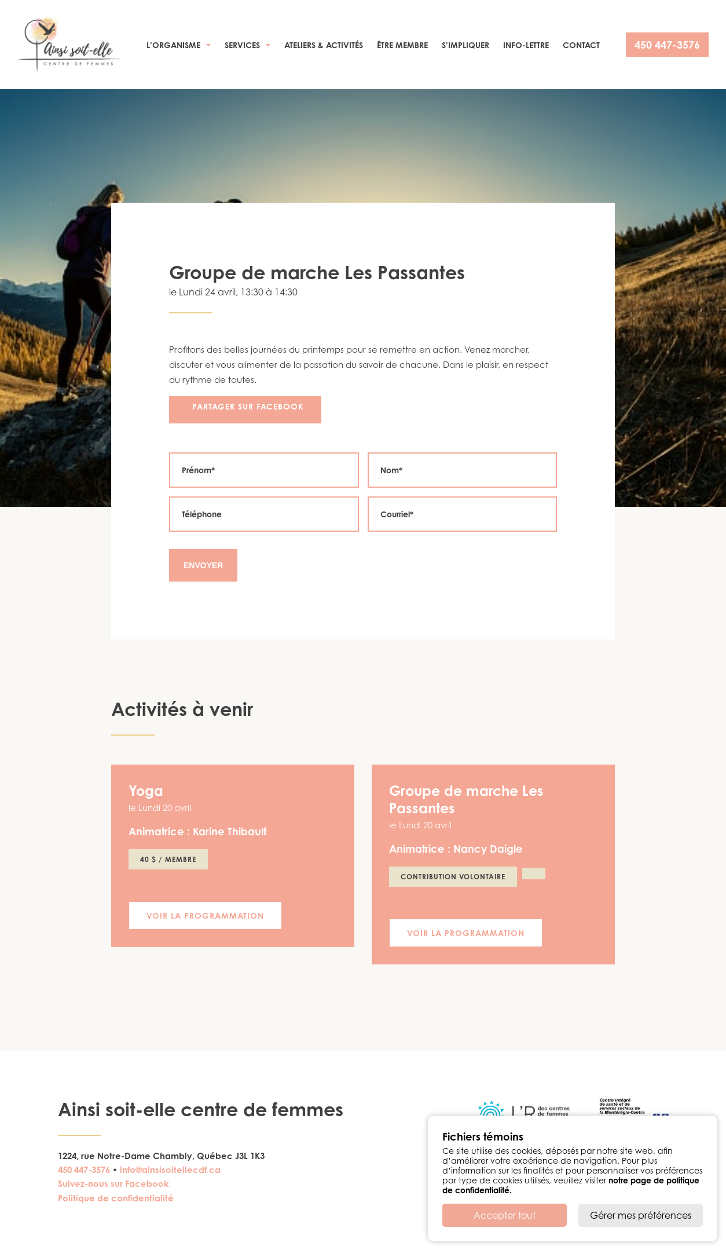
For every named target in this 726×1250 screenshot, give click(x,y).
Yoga (146, 790)
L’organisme (173, 45)
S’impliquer (465, 45)
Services (242, 45)
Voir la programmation (205, 915)
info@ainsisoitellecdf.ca (170, 1169)
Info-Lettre (526, 45)
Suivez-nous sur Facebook (113, 1183)
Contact (581, 45)
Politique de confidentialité (116, 1198)
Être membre (402, 45)
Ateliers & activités (323, 45)
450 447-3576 (667, 44)
